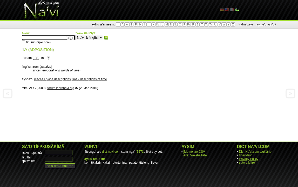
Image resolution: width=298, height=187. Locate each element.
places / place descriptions (52, 79)
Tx (210, 24)
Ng (175, 24)
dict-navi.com (111, 151)
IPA (36, 58)
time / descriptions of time (89, 79)
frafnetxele (246, 24)
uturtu (117, 162)
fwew (106, 38)
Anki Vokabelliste (195, 155)
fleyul (154, 162)
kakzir (107, 162)
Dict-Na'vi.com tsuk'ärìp (255, 151)
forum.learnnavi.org (60, 88)
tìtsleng (144, 162)
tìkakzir (96, 162)
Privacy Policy (249, 159)
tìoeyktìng (246, 155)
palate (133, 162)
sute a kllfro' (247, 162)
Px (188, 24)
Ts (206, 24)
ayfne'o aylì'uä (266, 24)
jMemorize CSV (194, 151)
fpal (124, 162)
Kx (157, 24)
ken (86, 162)
